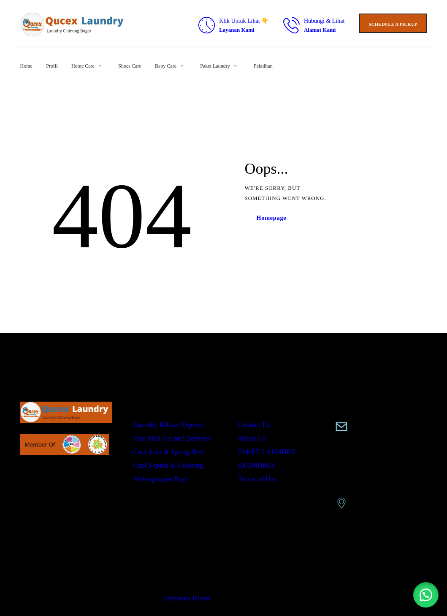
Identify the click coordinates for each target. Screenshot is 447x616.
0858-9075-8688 (369, 413)
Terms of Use (257, 478)
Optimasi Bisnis (187, 598)
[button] (426, 595)
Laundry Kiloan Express (168, 424)
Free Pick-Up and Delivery (172, 438)
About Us (252, 438)
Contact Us (254, 424)
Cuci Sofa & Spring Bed (168, 451)
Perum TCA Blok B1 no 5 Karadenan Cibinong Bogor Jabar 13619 (379, 477)
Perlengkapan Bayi (160, 478)
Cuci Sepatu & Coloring (168, 465)
